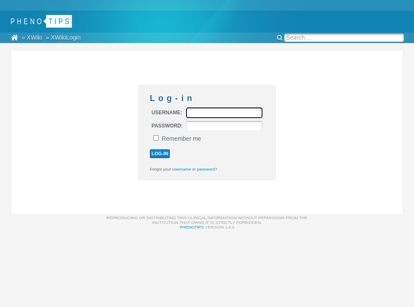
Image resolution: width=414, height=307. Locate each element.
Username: (167, 113)
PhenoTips (192, 227)
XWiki (34, 37)
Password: (167, 126)
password (206, 169)
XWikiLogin (66, 37)
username (181, 169)
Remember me (181, 138)
